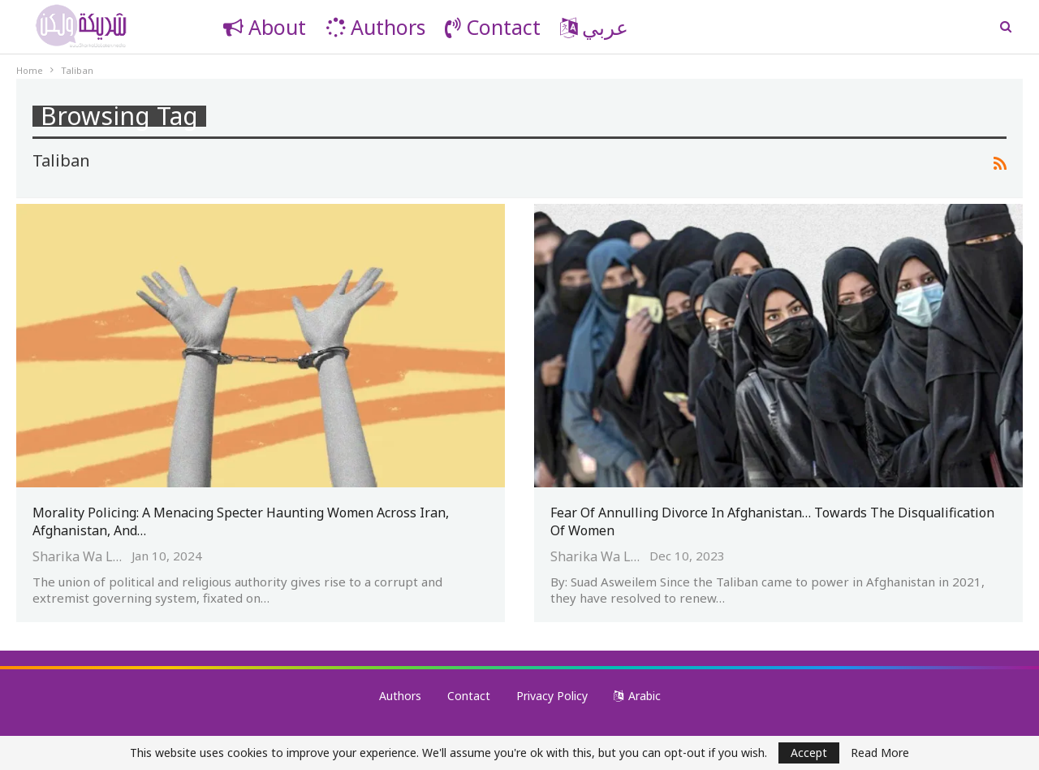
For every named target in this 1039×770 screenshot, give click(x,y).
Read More (880, 753)
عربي (594, 27)
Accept (809, 752)
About (264, 27)
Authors (375, 27)
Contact (493, 27)
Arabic (637, 695)
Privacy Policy (552, 695)
